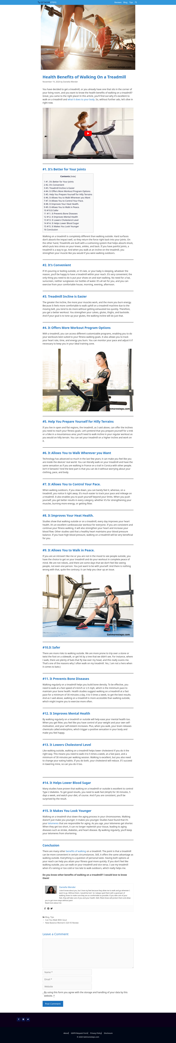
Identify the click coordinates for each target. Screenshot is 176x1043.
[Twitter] (28, 1019)
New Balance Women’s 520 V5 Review (61, 922)
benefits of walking (76, 851)
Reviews (117, 2)
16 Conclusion (51, 229)
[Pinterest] (23, 1019)
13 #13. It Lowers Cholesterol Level (61, 220)
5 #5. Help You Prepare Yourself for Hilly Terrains (68, 194)
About (66, 1033)
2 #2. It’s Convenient (54, 184)
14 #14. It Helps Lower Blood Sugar (61, 223)
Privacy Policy (96, 1033)
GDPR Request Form (79, 1033)
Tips (131, 2)
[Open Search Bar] (136, 2)
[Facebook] (19, 1019)
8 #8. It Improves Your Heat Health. (61, 204)
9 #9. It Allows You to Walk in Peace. (62, 207)
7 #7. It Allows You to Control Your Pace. (64, 200)
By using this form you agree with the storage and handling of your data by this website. (86, 994)
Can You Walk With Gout (56, 920)
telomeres (53, 823)
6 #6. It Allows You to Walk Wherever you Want (67, 197)
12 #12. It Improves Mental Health (61, 216)
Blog (125, 2)
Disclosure (108, 1033)
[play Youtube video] (88, 133)
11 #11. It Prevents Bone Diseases (61, 213)
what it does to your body (81, 99)
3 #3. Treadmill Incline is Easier (59, 188)
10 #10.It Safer (51, 210)
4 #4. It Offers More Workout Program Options (67, 191)
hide (73, 176)
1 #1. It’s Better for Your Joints (59, 181)
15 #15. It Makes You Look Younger (61, 226)
